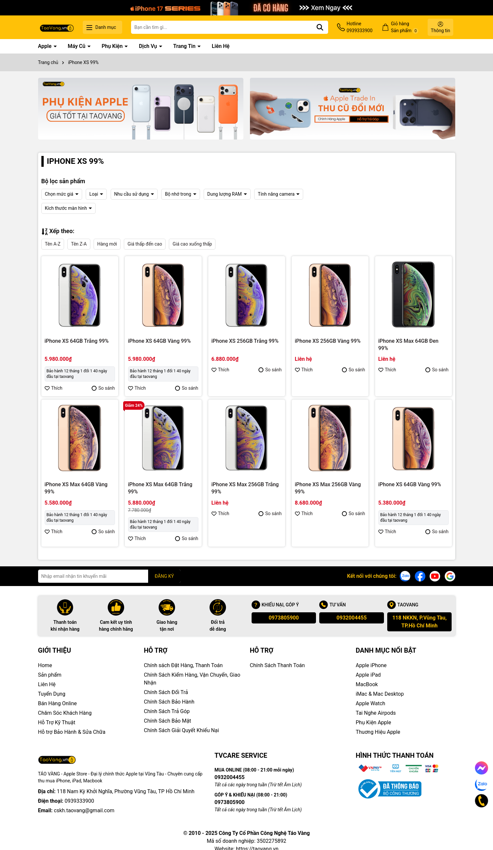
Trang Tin (185, 46)
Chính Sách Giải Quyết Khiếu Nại (181, 730)
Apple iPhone (371, 665)
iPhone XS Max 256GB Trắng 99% (245, 488)
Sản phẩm (50, 675)
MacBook (367, 684)
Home (45, 665)
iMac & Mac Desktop (380, 694)
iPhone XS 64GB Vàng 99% (159, 341)
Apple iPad (368, 675)
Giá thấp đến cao (144, 244)
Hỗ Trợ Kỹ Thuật (57, 722)
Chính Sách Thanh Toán (277, 665)
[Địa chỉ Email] (109, 576)
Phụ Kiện (112, 46)
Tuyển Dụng (52, 694)
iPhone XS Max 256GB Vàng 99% (328, 488)
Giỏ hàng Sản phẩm (404, 27)
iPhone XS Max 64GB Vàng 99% (76, 488)
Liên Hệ (221, 46)
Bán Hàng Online (57, 703)
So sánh (103, 388)
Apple (45, 46)
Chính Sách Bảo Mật (167, 721)
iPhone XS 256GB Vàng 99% (328, 341)
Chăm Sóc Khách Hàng (65, 713)
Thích (54, 388)
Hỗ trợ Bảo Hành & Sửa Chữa (71, 732)
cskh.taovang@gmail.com (84, 801)
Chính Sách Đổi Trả (166, 692)
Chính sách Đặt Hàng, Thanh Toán (183, 665)
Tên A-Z (53, 244)
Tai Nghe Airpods (376, 713)
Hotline (359, 27)
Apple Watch (370, 703)
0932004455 (352, 618)
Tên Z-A (79, 244)
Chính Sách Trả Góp (167, 711)
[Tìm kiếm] (320, 27)
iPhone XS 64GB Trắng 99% (77, 341)
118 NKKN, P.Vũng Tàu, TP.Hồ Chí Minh (419, 622)
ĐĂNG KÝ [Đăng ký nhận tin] (164, 576)
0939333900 (79, 791)
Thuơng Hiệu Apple (378, 732)
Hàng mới (107, 244)
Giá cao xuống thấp (192, 244)
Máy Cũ (77, 46)
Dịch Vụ (148, 46)
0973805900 (284, 618)
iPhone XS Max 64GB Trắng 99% (160, 488)
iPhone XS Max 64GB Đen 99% (408, 344)
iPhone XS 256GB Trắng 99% (245, 341)
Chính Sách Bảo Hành (169, 702)
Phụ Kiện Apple (373, 722)
